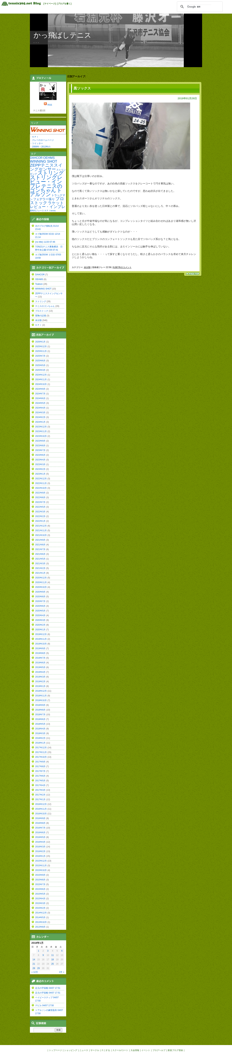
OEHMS (49, 158)
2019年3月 (40, 677)
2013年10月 (41, 922)
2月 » (61, 972)
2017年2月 (40, 794)
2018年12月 (41, 691)
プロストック (47, 200)
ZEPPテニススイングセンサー (46, 167)
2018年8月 (40, 710)
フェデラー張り (44, 199)
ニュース (83, 1050)
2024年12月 (41, 375)
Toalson (39, 284)
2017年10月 (41, 757)
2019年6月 (40, 662)
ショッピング (70, 1050)
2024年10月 (41, 384)
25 (52, 964)
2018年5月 (40, 724)
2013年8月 (40, 927)
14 (34, 959)
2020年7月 (40, 601)
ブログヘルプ (158, 1050)
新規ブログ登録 (175, 1050)
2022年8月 (40, 497)
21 (34, 964)
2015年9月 (40, 875)
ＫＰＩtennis (49, 210)
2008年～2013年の (41, 146)
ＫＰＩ (35, 137)
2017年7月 (40, 771)
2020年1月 (40, 629)
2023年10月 (41, 436)
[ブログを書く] (64, 3)
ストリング (51, 173)
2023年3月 (40, 464)
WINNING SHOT (43, 161)
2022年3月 (40, 511)
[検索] (199, 7)
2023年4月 (40, 459)
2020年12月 (41, 577)
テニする (105, 1050)
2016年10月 (41, 813)
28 (34, 968)
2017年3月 (40, 790)
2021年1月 (40, 573)
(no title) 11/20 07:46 (45, 242)
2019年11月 (41, 639)
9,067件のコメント (122, 267)
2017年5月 (40, 780)
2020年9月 (40, 592)
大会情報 (134, 1050)
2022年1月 (40, 521)
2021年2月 (40, 568)
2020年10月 (41, 587)
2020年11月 (41, 582)
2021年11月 (41, 530)
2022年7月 (40, 502)
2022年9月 (40, 492)
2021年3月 (40, 563)
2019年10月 (41, 643)
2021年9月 (40, 540)
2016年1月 (40, 856)
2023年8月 (40, 445)
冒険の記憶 (40, 315)
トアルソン (46, 192)
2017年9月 (40, 761)
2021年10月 (41, 535)
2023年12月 (41, 426)
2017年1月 (40, 799)
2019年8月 (40, 653)
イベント (145, 1050)
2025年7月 (40, 356)
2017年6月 (40, 776)
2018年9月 (40, 705)
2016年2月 (40, 851)
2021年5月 (40, 559)
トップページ (55, 1050)
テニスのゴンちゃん (46, 188)
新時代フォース (37, 210)
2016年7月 (40, 828)
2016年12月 (41, 804)
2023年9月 (40, 441)
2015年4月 (40, 898)
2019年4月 (40, 672)
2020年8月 (40, 596)
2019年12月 (41, 634)
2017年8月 (40, 766)
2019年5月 (40, 667)
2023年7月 (40, 450)
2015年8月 (40, 879)
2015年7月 (40, 884)
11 (52, 955)
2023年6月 (40, 455)
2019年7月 (40, 658)
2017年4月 (40, 785)
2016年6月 (40, 832)
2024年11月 (41, 379)
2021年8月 (40, 544)
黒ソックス (82, 88)
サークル (94, 1050)
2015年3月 (40, 903)
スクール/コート (120, 1050)
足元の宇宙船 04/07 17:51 (47, 988)
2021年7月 (40, 549)
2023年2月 (40, 469)
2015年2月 (40, 908)
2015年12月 (41, 861)
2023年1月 (40, 474)
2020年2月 (40, 625)
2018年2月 (40, 738)
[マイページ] (50, 3)
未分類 (87, 267)
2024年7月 (40, 393)
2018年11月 (41, 695)
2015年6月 (40, 889)
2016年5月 (40, 837)
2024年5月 (40, 403)
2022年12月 (41, 478)
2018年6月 (40, 719)
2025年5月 (40, 365)
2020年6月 (40, 606)
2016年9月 (40, 818)
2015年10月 (41, 870)
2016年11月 (41, 809)
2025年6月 (40, 360)
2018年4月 (40, 728)
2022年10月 (41, 488)
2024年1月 (40, 422)
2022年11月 (41, 483)
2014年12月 (41, 912)
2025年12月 (41, 346)
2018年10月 (41, 700)
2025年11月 (41, 351)
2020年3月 (40, 620)
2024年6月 (40, 398)
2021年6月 (40, 554)
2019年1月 (40, 686)
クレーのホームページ (43, 140)
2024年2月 (40, 417)
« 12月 (35, 972)
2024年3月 (40, 412)
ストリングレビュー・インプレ (46, 181)
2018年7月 (40, 714)
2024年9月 (40, 389)
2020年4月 (40, 615)
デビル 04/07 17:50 (44, 1005)
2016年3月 (40, 846)
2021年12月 (41, 526)
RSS (49, 105)
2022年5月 (40, 507)
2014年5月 (40, 917)
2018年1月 (40, 743)
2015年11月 (41, 865)
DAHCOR (36, 157)
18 (52, 959)
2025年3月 (40, 370)
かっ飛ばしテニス (62, 35)
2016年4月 (40, 842)
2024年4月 (40, 408)
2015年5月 (40, 894)
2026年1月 (40, 341)
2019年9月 (40, 648)
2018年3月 (40, 733)
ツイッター (37, 143)
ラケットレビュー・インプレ (47, 205)
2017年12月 (41, 747)
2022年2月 (40, 516)
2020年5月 (40, 610)
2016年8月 (40, 823)
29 (38, 968)
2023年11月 (41, 431)
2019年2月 (40, 681)
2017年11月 (41, 752)
